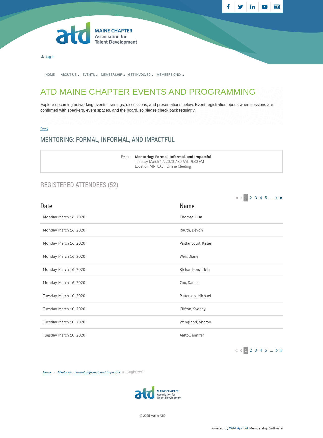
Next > (277, 197)
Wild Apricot (238, 428)
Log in (50, 57)
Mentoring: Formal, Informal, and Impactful (89, 372)
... (271, 198)
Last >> (281, 197)
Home (47, 372)
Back (44, 128)
